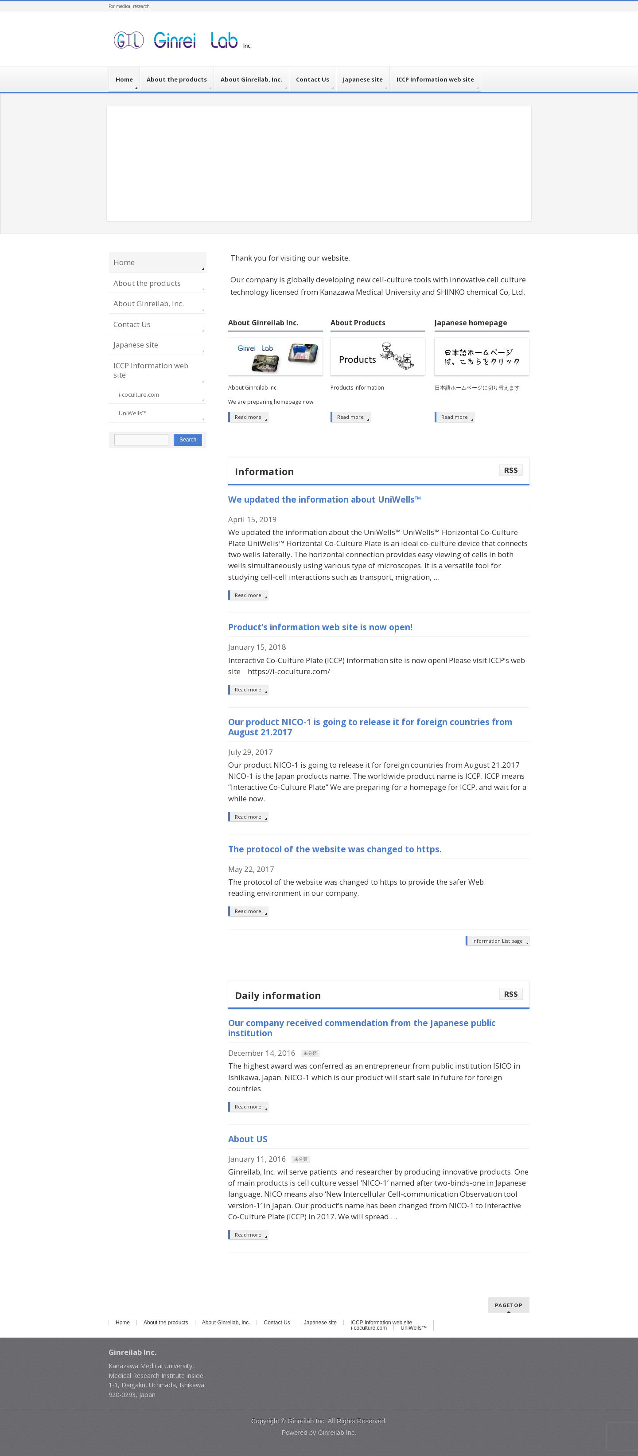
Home (124, 262)
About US (248, 1139)
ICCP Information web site (150, 370)
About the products (147, 283)
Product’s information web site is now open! (320, 627)
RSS (511, 470)
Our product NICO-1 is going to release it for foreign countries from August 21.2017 (370, 727)
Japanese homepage (471, 323)
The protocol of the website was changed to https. (335, 849)
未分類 (310, 1053)
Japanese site (135, 345)
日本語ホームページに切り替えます (477, 387)
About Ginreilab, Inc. (148, 303)
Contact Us (132, 324)
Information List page (497, 940)
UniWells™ (133, 413)
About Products (358, 323)
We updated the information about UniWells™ (324, 499)
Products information (357, 387)
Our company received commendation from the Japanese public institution (362, 1028)
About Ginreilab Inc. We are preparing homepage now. (271, 395)
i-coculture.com (139, 394)
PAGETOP (509, 1305)
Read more (248, 417)
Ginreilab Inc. (307, 1421)
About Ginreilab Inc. (263, 323)
